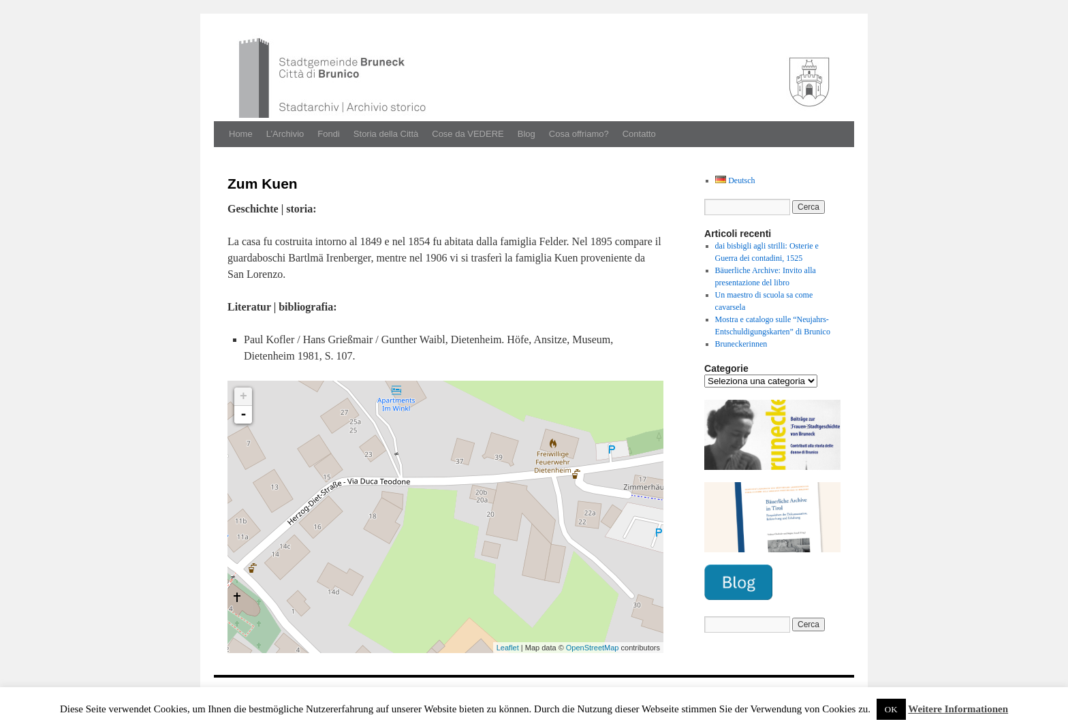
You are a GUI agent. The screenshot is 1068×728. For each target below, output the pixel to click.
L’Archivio (285, 134)
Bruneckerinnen (741, 344)
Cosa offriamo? (579, 134)
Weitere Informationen (958, 708)
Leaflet (508, 648)
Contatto (639, 134)
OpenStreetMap (592, 648)
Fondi (328, 134)
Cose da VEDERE (468, 134)
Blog (526, 134)
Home (241, 134)
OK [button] (891, 709)
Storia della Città (386, 134)
